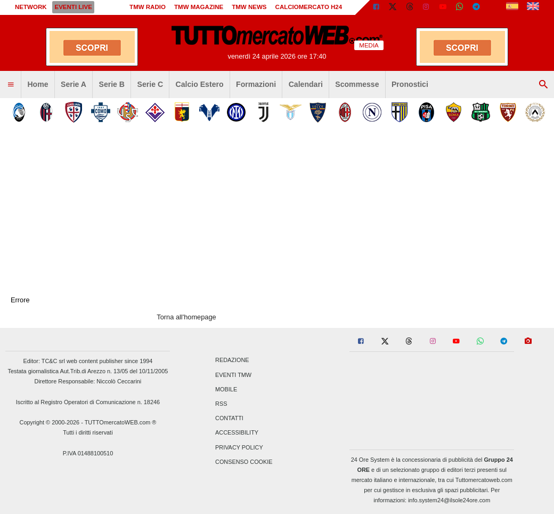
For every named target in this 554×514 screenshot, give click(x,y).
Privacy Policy (239, 447)
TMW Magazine (198, 7)
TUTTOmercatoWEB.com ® (121, 422)
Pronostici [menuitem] (410, 84)
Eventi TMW (233, 375)
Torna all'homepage (186, 317)
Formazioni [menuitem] (256, 84)
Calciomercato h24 (309, 7)
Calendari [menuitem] (306, 84)
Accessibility (236, 433)
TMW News (249, 7)
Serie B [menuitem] (112, 84)
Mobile (226, 389)
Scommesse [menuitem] (357, 84)
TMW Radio (147, 7)
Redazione (232, 360)
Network (31, 7)
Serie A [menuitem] (73, 84)
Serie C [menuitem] (150, 84)
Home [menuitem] (37, 84)
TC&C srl (53, 361)
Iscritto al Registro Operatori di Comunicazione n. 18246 (88, 402)
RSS (221, 403)
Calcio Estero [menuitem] (200, 84)
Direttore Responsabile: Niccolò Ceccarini (88, 381)
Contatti (229, 418)
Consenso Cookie (244, 462)
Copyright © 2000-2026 (50, 422)
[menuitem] (11, 85)
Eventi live (73, 7)
